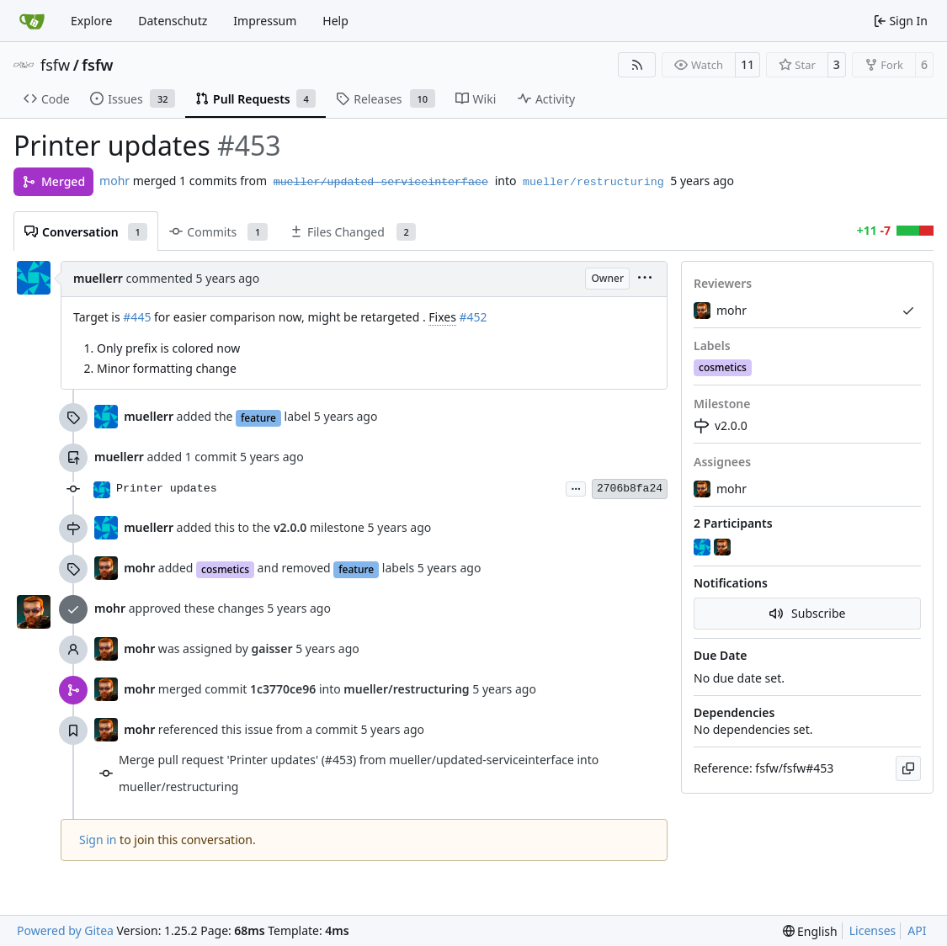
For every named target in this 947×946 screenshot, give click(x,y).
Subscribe (807, 613)
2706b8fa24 (629, 488)
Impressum (264, 21)
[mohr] (724, 548)
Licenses (872, 930)
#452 (473, 317)
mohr (114, 181)
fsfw (55, 64)
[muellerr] (704, 548)
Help (335, 21)
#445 (137, 317)
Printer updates (166, 488)
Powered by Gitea (65, 930)
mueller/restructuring (593, 182)
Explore (91, 21)
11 (747, 64)
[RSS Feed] (637, 64)
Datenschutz (172, 21)
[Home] (32, 21)
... (576, 487)
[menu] (645, 279)
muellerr (98, 278)
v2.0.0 (720, 425)
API (916, 930)
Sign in (97, 840)
